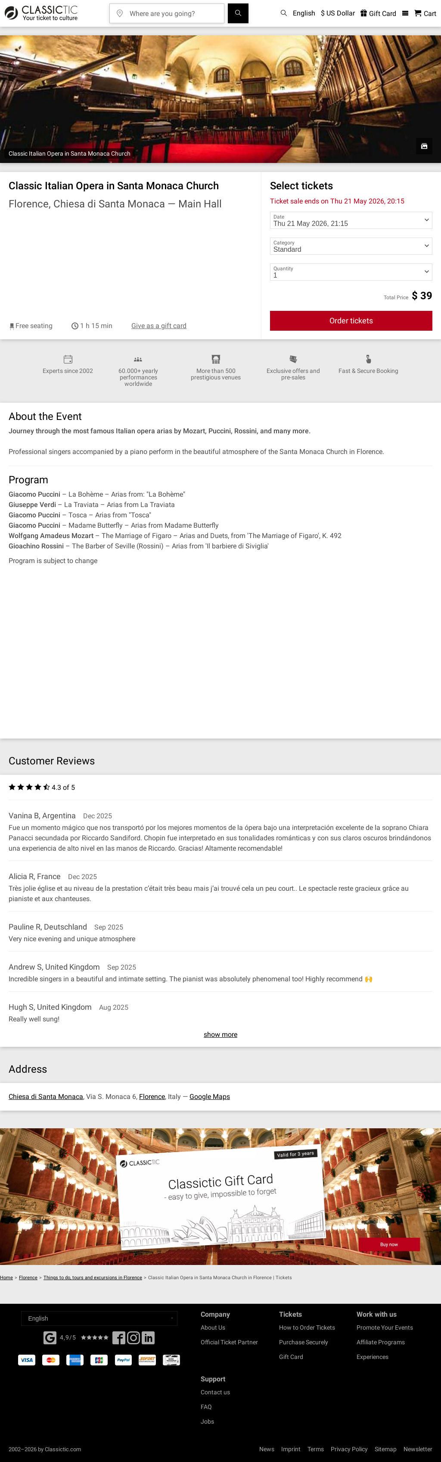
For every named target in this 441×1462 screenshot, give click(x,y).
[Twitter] (133, 1340)
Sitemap (386, 1449)
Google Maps (209, 1097)
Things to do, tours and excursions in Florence (92, 1277)
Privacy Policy (349, 1449)
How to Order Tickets (307, 1327)
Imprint (291, 1449)
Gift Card (291, 1356)
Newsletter (418, 1449)
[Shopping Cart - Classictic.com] (425, 13)
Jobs (207, 1421)
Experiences (372, 1356)
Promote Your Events (385, 1327)
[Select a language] (99, 1318)
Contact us (215, 1392)
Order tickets (351, 320)
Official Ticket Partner (229, 1342)
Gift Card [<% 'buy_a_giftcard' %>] (378, 13)
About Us (213, 1327)
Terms (315, 1449)
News (266, 1449)
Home (6, 1277)
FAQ (206, 1406)
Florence (152, 1097)
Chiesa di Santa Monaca (46, 1097)
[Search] (238, 13)
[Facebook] (49, 1337)
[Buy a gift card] (220, 1196)
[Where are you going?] (173, 10)
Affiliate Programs (381, 1342)
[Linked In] (148, 1340)
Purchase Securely (303, 1342)
